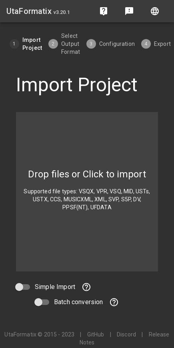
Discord (126, 334)
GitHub (95, 334)
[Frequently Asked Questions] (103, 11)
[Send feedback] (129, 11)
